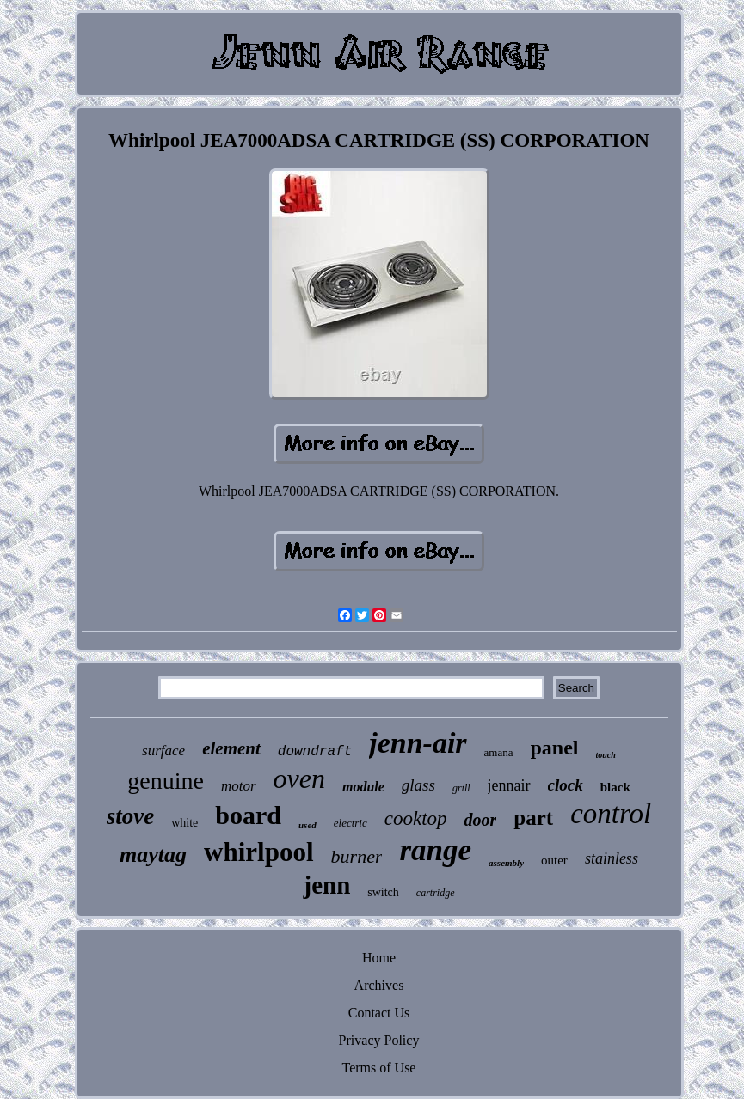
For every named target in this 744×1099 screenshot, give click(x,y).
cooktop (415, 818)
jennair (509, 785)
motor (238, 786)
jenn (326, 885)
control (610, 813)
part (533, 817)
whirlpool (258, 852)
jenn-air (417, 743)
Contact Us (379, 1012)
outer (554, 860)
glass (418, 785)
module (363, 786)
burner (357, 856)
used (307, 825)
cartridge (435, 893)
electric (350, 822)
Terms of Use (379, 1067)
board (248, 815)
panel (555, 747)
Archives (379, 985)
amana (498, 752)
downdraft (315, 752)
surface (163, 750)
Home (379, 957)
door (480, 819)
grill (461, 788)
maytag (153, 854)
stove (130, 816)
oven (299, 778)
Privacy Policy (379, 1040)
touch (606, 755)
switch (383, 892)
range (435, 850)
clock (565, 785)
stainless (611, 858)
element (231, 748)
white (184, 822)
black (615, 787)
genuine (165, 780)
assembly (506, 863)
